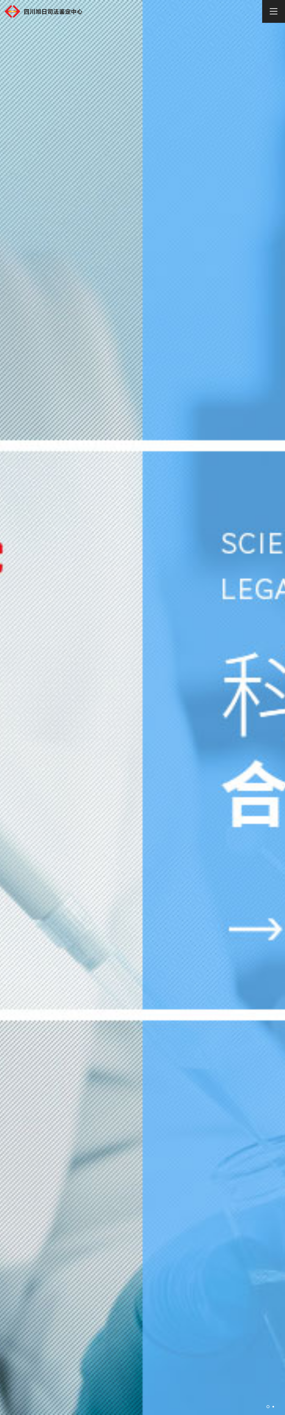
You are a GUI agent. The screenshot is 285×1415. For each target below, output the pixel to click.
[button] (268, 1406)
